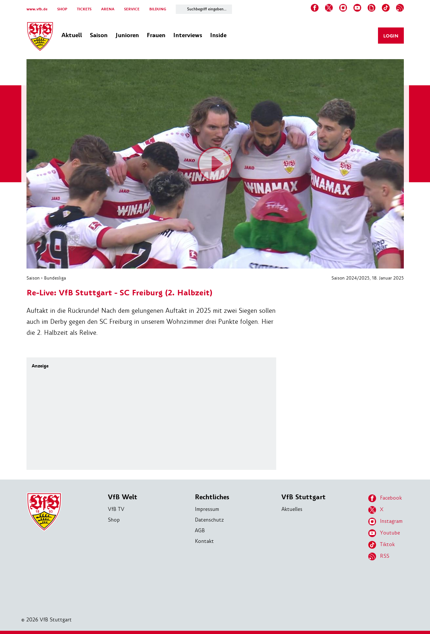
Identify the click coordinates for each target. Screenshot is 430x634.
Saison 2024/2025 (350, 278)
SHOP (62, 9)
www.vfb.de (36, 9)
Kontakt (204, 541)
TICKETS (84, 9)
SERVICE (132, 9)
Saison (33, 278)
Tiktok (381, 545)
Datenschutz (209, 519)
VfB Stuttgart (303, 497)
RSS (378, 556)
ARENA (107, 9)
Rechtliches (212, 497)
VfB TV (116, 509)
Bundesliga (55, 278)
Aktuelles (291, 509)
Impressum (207, 509)
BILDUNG (157, 9)
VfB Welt (122, 497)
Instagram (385, 521)
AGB (200, 530)
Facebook (385, 498)
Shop (114, 519)
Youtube (384, 533)
